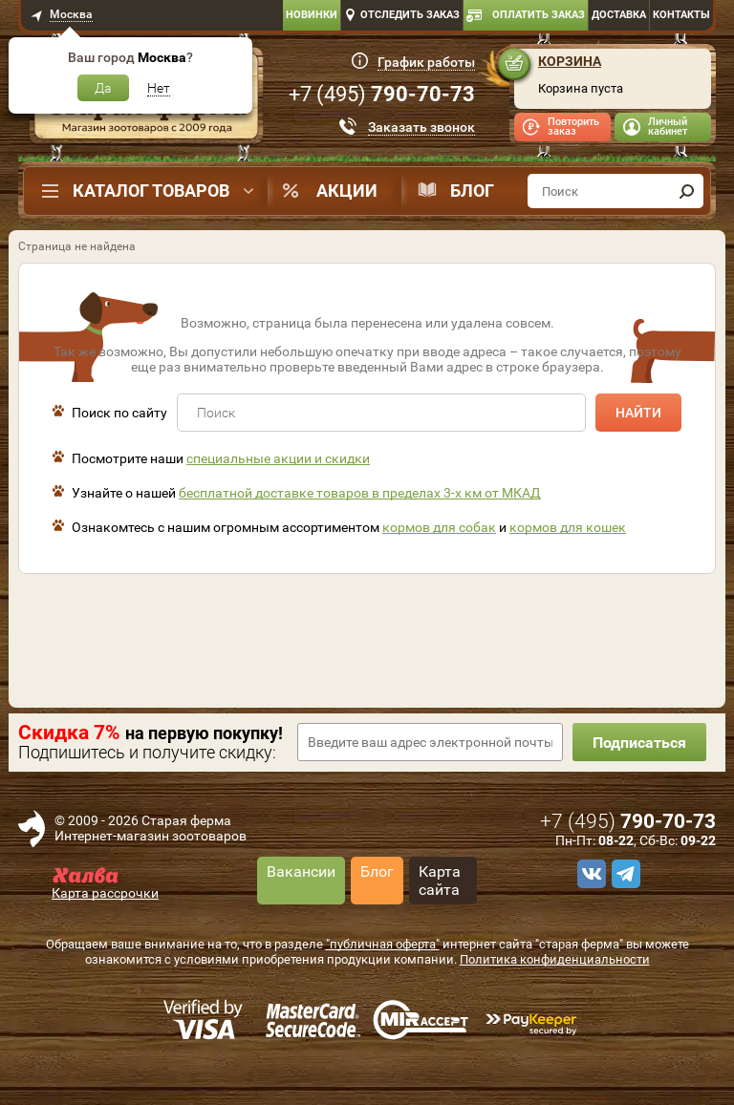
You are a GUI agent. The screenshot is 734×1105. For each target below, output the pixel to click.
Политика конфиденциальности (555, 959)
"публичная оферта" (383, 944)
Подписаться (639, 742)
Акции (347, 191)
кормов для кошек (567, 527)
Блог (472, 191)
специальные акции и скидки (278, 458)
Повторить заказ (573, 127)
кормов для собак (439, 527)
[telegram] (623, 874)
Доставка (619, 15)
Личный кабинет (667, 127)
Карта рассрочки (105, 893)
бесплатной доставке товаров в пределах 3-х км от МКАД (360, 492)
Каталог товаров (151, 191)
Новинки (311, 15)
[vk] (589, 874)
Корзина (569, 61)
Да (103, 88)
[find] (686, 191)
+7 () (382, 94)
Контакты (681, 15)
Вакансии (301, 871)
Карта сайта (440, 880)
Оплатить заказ (538, 15)
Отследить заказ (410, 15)
